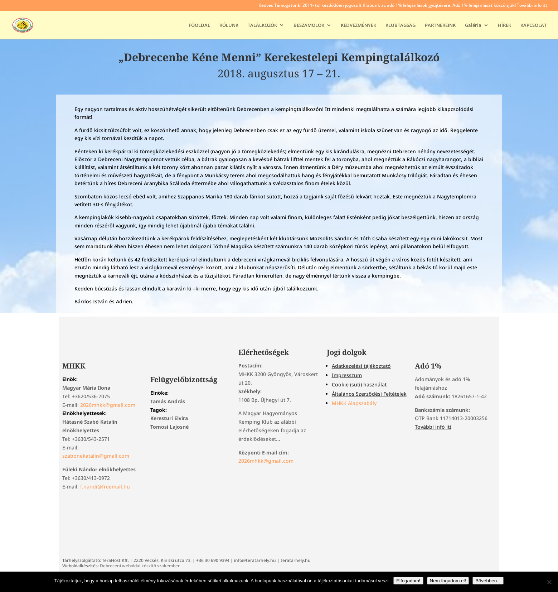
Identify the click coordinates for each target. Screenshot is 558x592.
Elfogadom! (408, 580)
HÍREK (504, 25)
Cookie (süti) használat (359, 384)
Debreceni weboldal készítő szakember (140, 566)
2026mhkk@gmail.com (107, 404)
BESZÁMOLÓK (308, 25)
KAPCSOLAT (533, 25)
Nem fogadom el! (448, 580)
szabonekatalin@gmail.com (95, 455)
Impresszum (347, 375)
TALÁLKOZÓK (262, 25)
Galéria (473, 25)
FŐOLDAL (199, 25)
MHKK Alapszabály (354, 403)
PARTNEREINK (440, 25)
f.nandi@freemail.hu (105, 486)
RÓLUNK (228, 25)
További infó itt (433, 426)
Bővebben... (488, 580)
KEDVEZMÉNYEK (358, 25)
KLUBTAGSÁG (400, 25)
